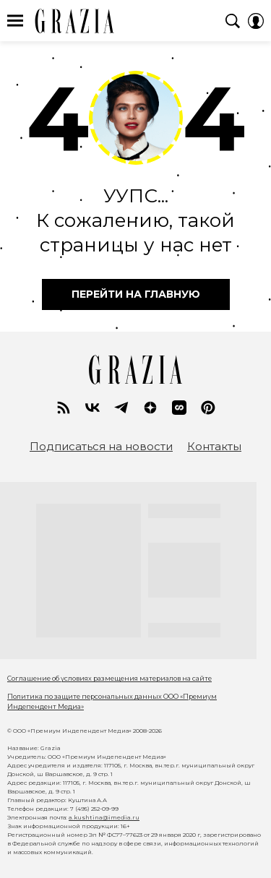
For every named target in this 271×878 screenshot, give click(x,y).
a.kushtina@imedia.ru (104, 817)
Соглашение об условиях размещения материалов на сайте (109, 678)
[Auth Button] (256, 21)
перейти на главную (136, 294)
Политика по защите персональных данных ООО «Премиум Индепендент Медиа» (112, 701)
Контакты (214, 446)
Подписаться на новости (101, 446)
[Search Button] (233, 21)
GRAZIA (74, 21)
